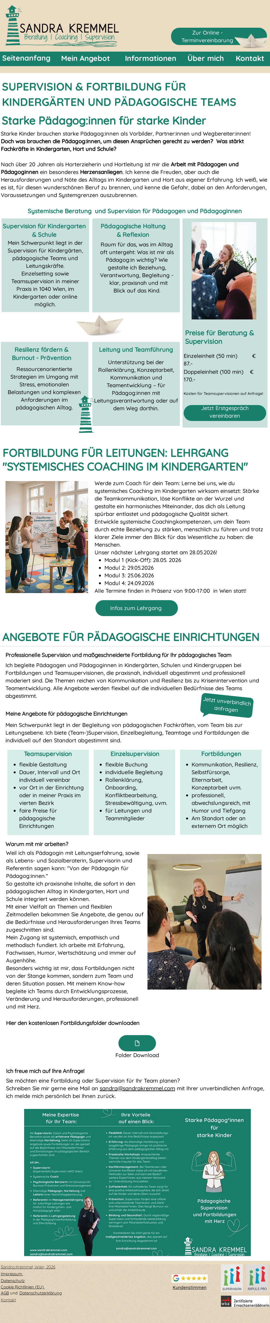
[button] (137, 1182)
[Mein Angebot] (85, 58)
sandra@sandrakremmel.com (137, 1088)
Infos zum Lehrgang (136, 608)
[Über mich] (205, 58)
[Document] (137, 1043)
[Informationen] (150, 58)
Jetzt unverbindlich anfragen (227, 704)
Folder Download (137, 1055)
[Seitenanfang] (26, 58)
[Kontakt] (250, 58)
